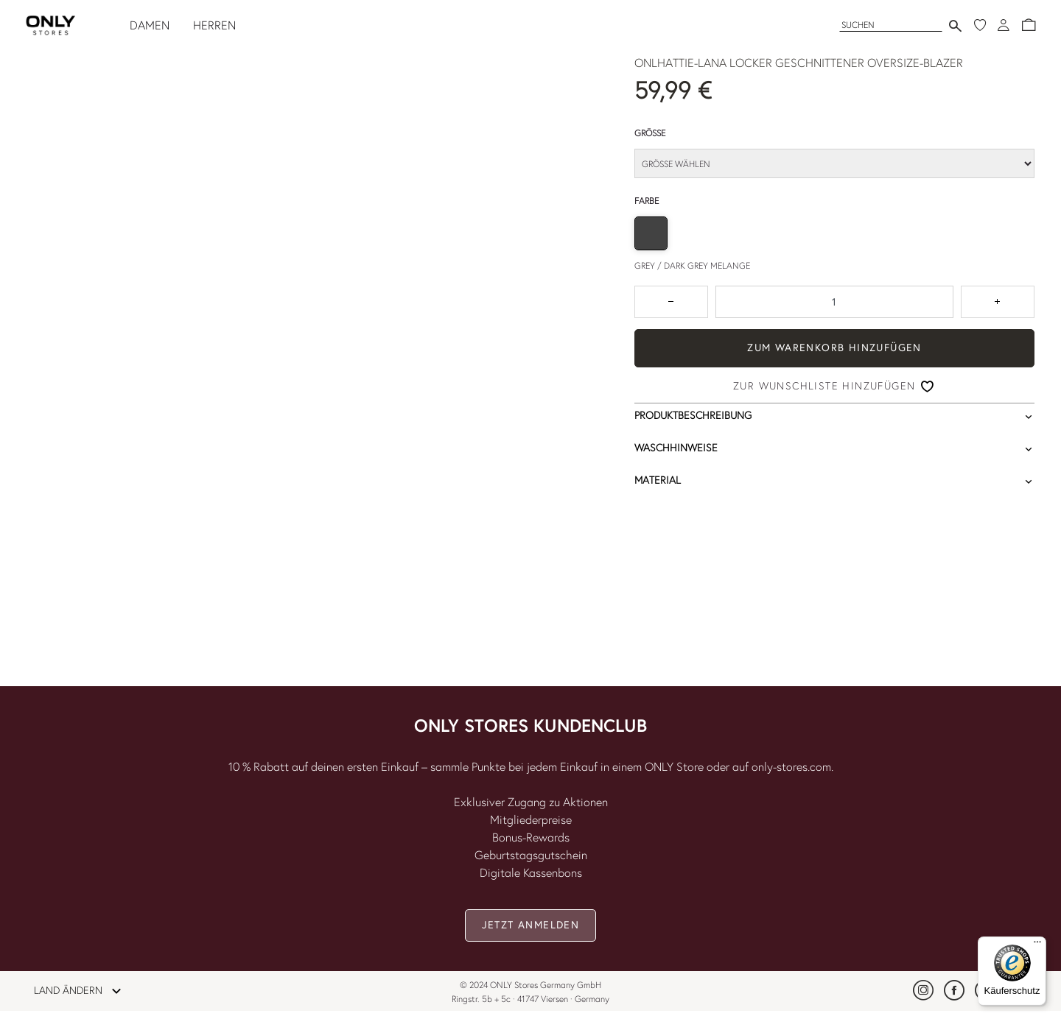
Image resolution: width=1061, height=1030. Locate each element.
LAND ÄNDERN (82, 991)
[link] (923, 990)
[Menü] (1037, 945)
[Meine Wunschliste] (980, 25)
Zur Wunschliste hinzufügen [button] (824, 385)
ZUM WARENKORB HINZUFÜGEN (834, 347)
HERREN (214, 25)
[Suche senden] (955, 25)
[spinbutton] (834, 302)
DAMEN (149, 25)
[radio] (651, 233)
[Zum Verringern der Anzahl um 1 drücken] (671, 302)
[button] (1028, 25)
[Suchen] (890, 25)
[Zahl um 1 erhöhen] (997, 302)
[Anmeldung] (1003, 25)
